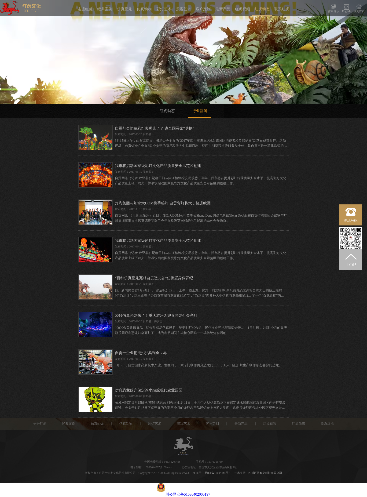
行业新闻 (199, 111)
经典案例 (104, 9)
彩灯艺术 (163, 9)
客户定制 (203, 9)
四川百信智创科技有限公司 (265, 473)
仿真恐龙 (124, 9)
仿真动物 (144, 9)
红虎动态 (262, 9)
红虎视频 (242, 9)
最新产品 (222, 9)
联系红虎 (281, 9)
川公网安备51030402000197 (183, 494)
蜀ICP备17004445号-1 (217, 473)
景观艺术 (183, 9)
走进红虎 (85, 9)
